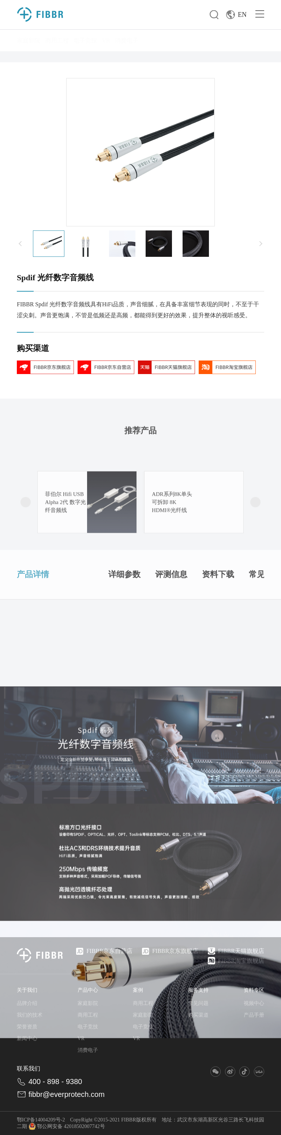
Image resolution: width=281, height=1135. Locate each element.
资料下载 (218, 605)
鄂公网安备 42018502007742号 (67, 1126)
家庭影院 (28, 40)
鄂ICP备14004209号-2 (41, 1120)
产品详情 (33, 605)
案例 (138, 990)
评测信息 (171, 605)
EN (236, 14)
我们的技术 (29, 1015)
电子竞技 (85, 40)
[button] (20, 244)
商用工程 (57, 40)
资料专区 (254, 990)
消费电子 (126, 40)
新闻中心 (27, 1038)
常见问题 (198, 1003)
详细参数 (124, 605)
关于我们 (27, 990)
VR (106, 40)
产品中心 (88, 990)
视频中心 (254, 1003)
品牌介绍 (27, 1003)
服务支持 (198, 990)
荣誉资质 (27, 1026)
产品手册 (254, 1015)
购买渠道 (198, 1015)
